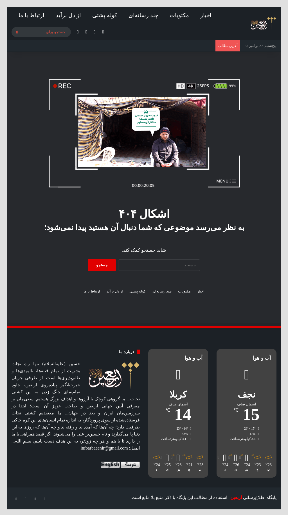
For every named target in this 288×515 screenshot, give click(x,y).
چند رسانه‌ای (143, 15)
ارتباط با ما (31, 15)
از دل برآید (68, 15)
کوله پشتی (104, 15)
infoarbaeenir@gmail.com (104, 448)
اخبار (206, 15)
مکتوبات (179, 15)
